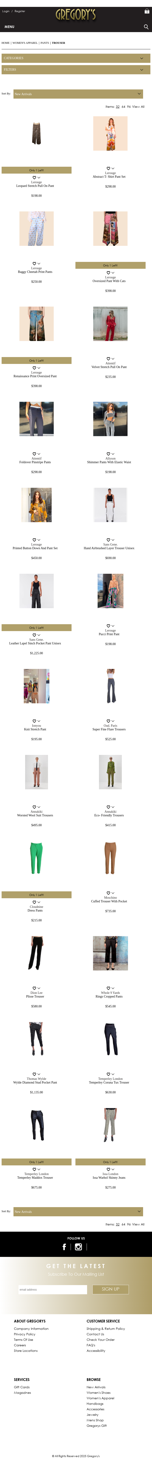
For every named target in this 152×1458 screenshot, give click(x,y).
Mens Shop (95, 1420)
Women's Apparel (25, 42)
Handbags (95, 1403)
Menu (9, 27)
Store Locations (25, 1350)
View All (138, 106)
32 (118, 106)
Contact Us (95, 1334)
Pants (44, 42)
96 (129, 106)
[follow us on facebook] (63, 1247)
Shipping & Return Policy (106, 1328)
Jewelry (93, 1414)
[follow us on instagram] (79, 1246)
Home (6, 42)
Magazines (22, 1392)
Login (7, 11)
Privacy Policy (24, 1334)
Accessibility (96, 1350)
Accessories (95, 1409)
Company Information (31, 1328)
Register (20, 11)
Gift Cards (21, 1387)
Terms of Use (23, 1339)
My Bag (147, 11)
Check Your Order (101, 1339)
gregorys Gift (97, 1425)
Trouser (58, 42)
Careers (20, 1345)
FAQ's (91, 1345)
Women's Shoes (98, 1392)
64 (123, 106)
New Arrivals (96, 1387)
